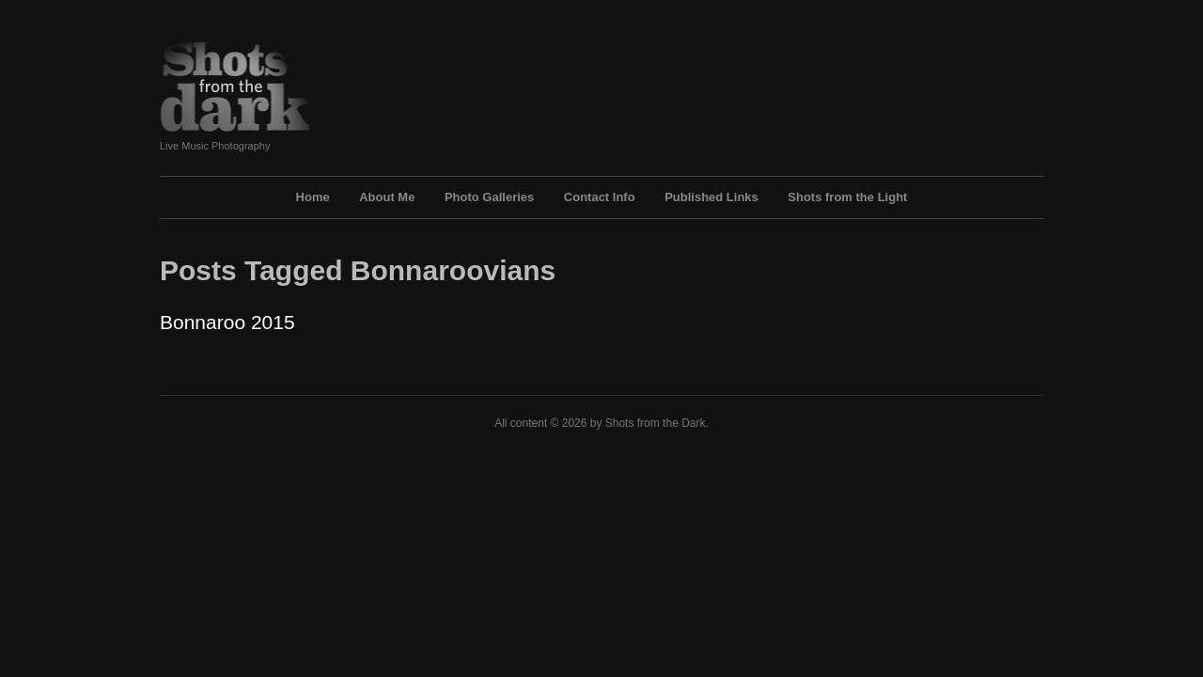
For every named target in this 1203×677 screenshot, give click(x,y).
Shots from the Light (847, 197)
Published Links (711, 197)
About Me (386, 197)
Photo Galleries (489, 197)
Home (313, 197)
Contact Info (599, 197)
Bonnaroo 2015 (227, 322)
